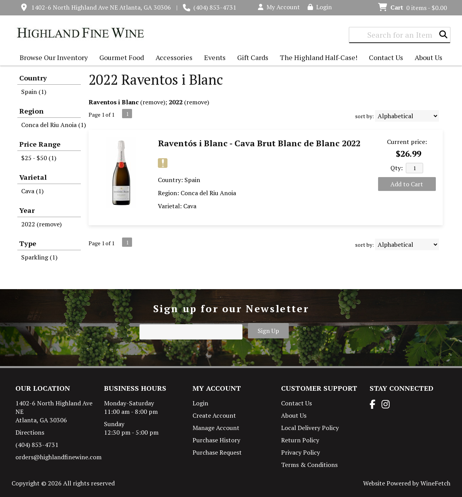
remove (152, 102)
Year (27, 210)
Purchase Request (217, 452)
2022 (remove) (41, 224)
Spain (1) (33, 91)
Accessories (172, 58)
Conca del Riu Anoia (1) (53, 124)
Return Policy (300, 440)
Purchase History (216, 440)
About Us (426, 58)
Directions (29, 432)
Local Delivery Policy (310, 427)
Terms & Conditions (309, 464)
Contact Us (386, 57)
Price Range (39, 144)
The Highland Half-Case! (318, 57)
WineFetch (435, 483)
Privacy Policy (300, 452)
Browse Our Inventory (52, 58)
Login (320, 7)
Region (31, 110)
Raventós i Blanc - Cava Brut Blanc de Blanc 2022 (259, 143)
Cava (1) (32, 191)
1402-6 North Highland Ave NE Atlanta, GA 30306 (101, 7)
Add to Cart (406, 184)
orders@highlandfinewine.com (58, 457)
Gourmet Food (119, 58)
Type (27, 243)
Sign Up (268, 330)
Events (215, 57)
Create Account (214, 415)
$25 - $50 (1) (38, 158)
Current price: (407, 141)
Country (33, 77)
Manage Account (215, 427)
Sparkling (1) (39, 257)
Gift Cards (252, 57)
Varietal (33, 177)
